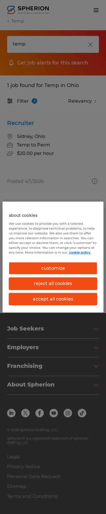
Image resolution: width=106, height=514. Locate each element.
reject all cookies (53, 283)
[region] (53, 257)
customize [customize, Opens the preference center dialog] (53, 268)
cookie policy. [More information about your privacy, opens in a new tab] (80, 252)
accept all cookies (53, 299)
